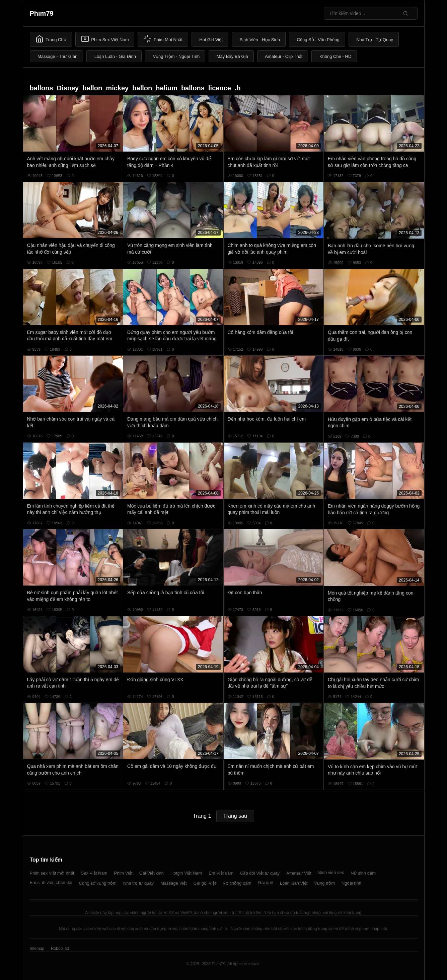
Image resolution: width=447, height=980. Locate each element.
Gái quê (265, 882)
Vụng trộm (324, 883)
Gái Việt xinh (151, 873)
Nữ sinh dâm (363, 873)
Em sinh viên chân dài (51, 882)
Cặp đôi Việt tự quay (260, 873)
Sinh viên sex (331, 872)
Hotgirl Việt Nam (186, 873)
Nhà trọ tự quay (138, 883)
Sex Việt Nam (94, 873)
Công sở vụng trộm (98, 883)
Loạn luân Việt (293, 883)
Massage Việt (173, 883)
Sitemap (37, 948)
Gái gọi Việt (205, 883)
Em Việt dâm (221, 873)
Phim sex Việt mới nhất (52, 873)
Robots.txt (60, 948)
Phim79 (42, 13)
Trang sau (235, 816)
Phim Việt (123, 873)
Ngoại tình (351, 883)
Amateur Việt (298, 873)
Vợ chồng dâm (237, 883)
